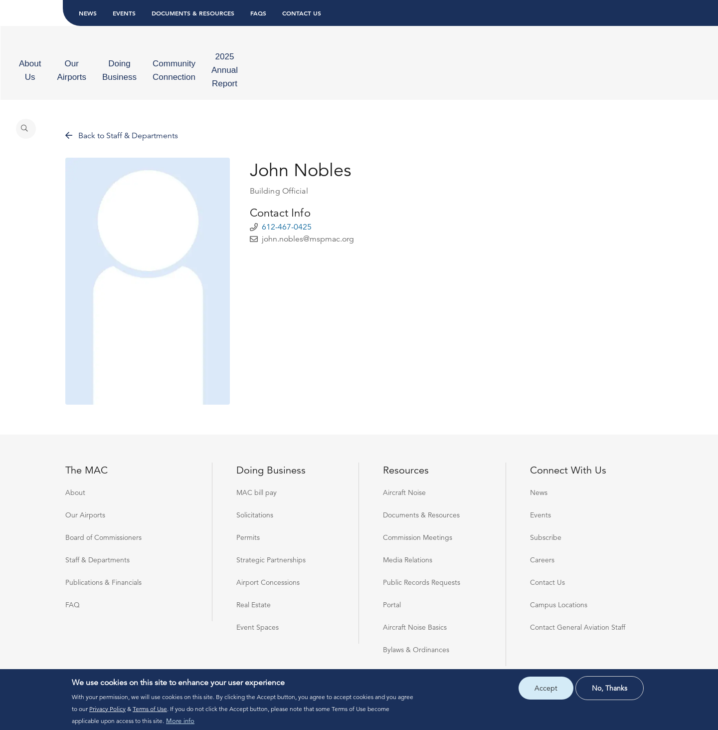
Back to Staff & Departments (121, 115)
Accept (546, 688)
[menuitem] (96, 52)
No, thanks (609, 688)
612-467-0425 (287, 207)
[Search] (642, 53)
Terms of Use (150, 709)
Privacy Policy (107, 709)
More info (180, 721)
